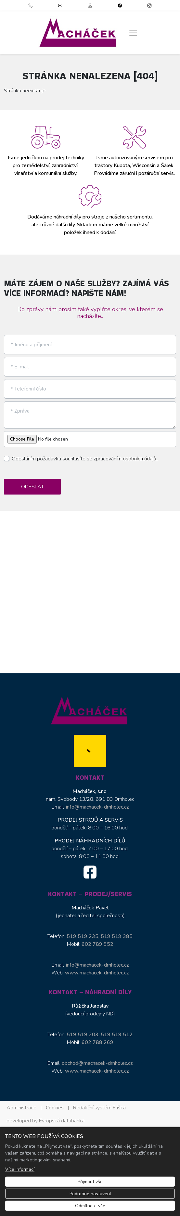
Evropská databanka (61, 1120)
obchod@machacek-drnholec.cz (97, 1063)
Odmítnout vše (90, 1206)
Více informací (19, 1169)
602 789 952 (97, 944)
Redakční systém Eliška (99, 1107)
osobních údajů (140, 458)
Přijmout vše (90, 1182)
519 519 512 (117, 1034)
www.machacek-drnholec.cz (97, 972)
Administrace (21, 1107)
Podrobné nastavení (90, 1194)
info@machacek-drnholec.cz (97, 807)
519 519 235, (84, 936)
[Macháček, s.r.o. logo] (78, 33)
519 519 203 (82, 1034)
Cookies (55, 1107)
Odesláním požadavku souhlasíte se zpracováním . (85, 458)
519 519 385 (117, 936)
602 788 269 (97, 1042)
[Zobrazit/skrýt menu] (133, 33)
